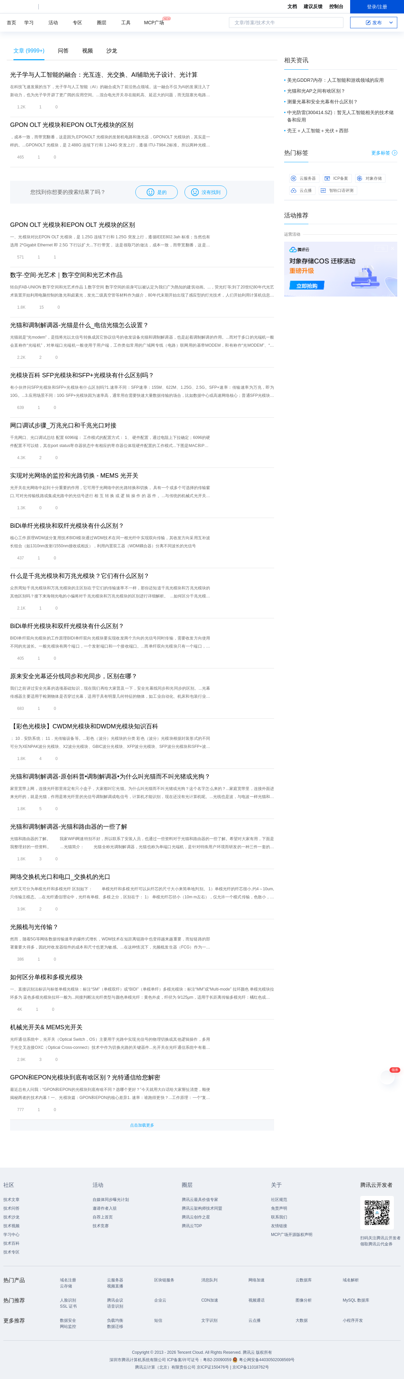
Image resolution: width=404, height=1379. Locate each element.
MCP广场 (154, 22)
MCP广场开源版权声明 (291, 1234)
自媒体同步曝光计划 (111, 1199)
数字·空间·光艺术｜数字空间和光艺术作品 (66, 275)
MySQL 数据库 (356, 1300)
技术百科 (11, 1243)
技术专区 (11, 1252)
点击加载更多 (142, 1125)
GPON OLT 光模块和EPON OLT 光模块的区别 (72, 224)
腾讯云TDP (192, 1225)
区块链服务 (164, 1280)
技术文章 (11, 1199)
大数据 (302, 1320)
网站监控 (68, 1326)
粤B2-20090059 (217, 1359)
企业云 (160, 1300)
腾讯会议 (115, 1300)
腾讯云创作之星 (196, 1217)
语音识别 (115, 1306)
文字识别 (209, 1320)
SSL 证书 (68, 1306)
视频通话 (256, 1300)
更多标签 (384, 153)
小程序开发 (353, 1320)
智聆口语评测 (337, 190)
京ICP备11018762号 (250, 1367)
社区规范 (279, 1199)
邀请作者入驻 (105, 1208)
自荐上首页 (103, 1217)
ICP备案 (336, 178)
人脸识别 (68, 1300)
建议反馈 (313, 6)
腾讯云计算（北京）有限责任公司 (165, 1367)
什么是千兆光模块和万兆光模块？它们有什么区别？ (79, 576)
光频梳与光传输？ (34, 927)
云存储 (66, 1286)
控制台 (336, 6)
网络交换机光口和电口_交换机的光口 (60, 876)
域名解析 (351, 1280)
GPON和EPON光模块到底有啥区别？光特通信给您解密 (85, 1077)
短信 (158, 1320)
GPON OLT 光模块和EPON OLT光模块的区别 (71, 125)
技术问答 (11, 1208)
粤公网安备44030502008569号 (267, 1359)
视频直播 (115, 1286)
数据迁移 (115, 1326)
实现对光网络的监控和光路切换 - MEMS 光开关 (74, 475)
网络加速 (256, 1280)
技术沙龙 (11, 1217)
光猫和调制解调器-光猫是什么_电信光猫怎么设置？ (79, 325)
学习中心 (11, 1234)
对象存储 (369, 178)
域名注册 (68, 1280)
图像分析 (304, 1300)
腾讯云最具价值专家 (200, 1199)
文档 (292, 6)
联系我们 (279, 1217)
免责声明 (279, 1208)
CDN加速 (209, 1300)
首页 (11, 22)
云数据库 (304, 1280)
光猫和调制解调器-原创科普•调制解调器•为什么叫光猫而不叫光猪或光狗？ (110, 776)
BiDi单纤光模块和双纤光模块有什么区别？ (67, 525)
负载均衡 (115, 1320)
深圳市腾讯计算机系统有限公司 (137, 1359)
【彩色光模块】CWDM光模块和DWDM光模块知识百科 (84, 726)
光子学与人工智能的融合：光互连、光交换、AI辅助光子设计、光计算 (104, 74)
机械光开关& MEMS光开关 (46, 1027)
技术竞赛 (101, 1225)
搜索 (336, 22)
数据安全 (68, 1320)
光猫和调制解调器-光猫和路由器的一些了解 (68, 826)
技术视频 (11, 1225)
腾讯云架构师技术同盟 (202, 1208)
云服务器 (303, 178)
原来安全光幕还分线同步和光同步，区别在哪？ (73, 676)
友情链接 (279, 1225)
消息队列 (209, 1280)
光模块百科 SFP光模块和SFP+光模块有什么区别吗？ (82, 375)
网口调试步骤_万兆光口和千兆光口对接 (63, 425)
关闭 (392, 248)
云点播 (301, 190)
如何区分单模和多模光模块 (46, 977)
